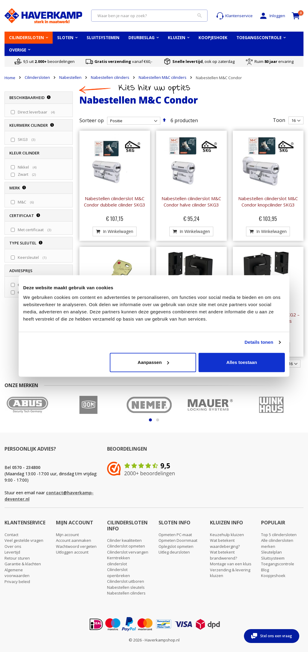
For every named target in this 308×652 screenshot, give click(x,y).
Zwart (27, 174)
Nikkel (28, 167)
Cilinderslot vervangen (127, 552)
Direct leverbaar (37, 112)
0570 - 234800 (26, 467)
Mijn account (67, 534)
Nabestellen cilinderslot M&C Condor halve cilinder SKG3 (191, 201)
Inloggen (272, 15)
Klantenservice (234, 16)
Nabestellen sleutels (126, 587)
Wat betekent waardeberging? (225, 543)
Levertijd (12, 552)
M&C (26, 202)
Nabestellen (70, 77)
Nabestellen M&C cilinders (162, 77)
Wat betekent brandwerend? (223, 555)
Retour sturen (17, 558)
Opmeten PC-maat (175, 534)
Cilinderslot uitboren (125, 581)
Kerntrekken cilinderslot (118, 561)
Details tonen (259, 342)
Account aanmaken (73, 540)
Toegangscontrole (277, 564)
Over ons (13, 546)
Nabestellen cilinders (110, 77)
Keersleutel (33, 257)
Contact (11, 534)
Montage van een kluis (230, 564)
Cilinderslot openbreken (118, 572)
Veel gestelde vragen (24, 540)
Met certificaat (35, 229)
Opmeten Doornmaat (178, 540)
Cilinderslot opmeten (126, 546)
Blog (265, 570)
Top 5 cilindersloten (279, 534)
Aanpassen (153, 362)
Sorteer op (91, 120)
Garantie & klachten (23, 564)
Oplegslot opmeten (176, 546)
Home (10, 77)
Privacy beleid (17, 581)
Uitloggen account (72, 552)
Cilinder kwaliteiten (124, 540)
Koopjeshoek (273, 575)
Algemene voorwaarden (17, 573)
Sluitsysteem (273, 558)
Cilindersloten (37, 77)
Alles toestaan (241, 362)
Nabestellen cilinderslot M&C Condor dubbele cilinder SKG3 (114, 201)
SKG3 (27, 139)
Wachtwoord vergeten (76, 546)
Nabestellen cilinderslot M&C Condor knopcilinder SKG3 (268, 201)
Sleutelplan (271, 552)
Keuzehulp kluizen (227, 534)
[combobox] (149, 16)
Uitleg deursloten (174, 552)
